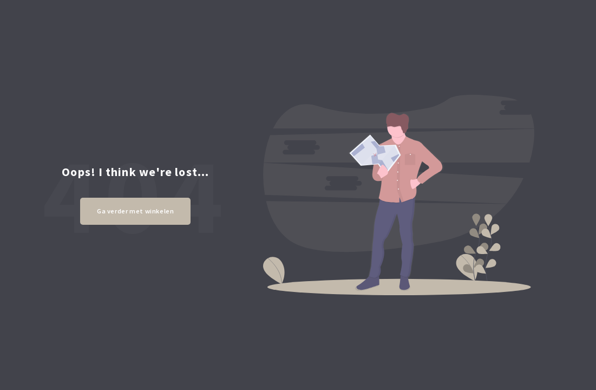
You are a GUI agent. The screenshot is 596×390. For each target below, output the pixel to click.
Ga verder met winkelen (135, 211)
